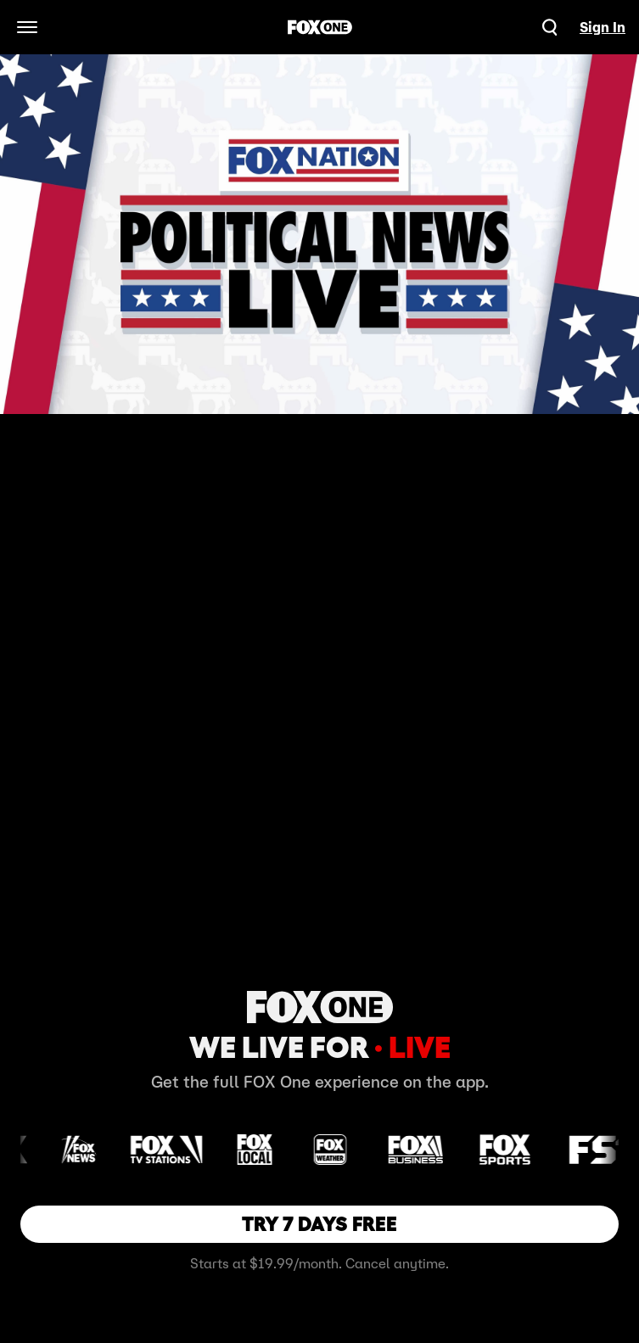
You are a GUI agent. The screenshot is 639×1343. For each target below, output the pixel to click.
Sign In (602, 27)
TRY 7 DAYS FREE (319, 1223)
